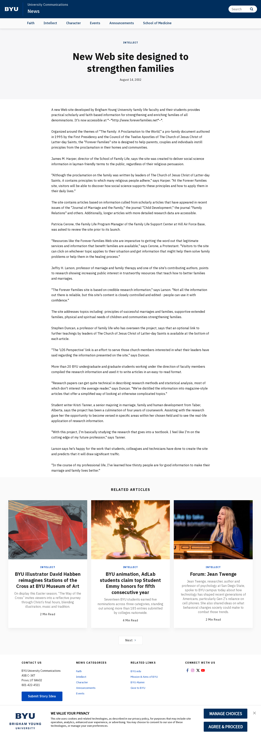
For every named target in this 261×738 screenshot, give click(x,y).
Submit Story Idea (42, 696)
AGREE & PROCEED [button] (225, 726)
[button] (254, 712)
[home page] (11, 9)
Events (95, 23)
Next (130, 640)
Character (73, 23)
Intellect (50, 23)
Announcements (121, 23)
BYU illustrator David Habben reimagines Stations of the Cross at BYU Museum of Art (47, 580)
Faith (30, 23)
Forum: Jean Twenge (213, 574)
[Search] (242, 9)
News (34, 11)
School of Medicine (157, 23)
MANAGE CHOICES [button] (225, 713)
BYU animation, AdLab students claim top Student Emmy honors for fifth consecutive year (130, 583)
